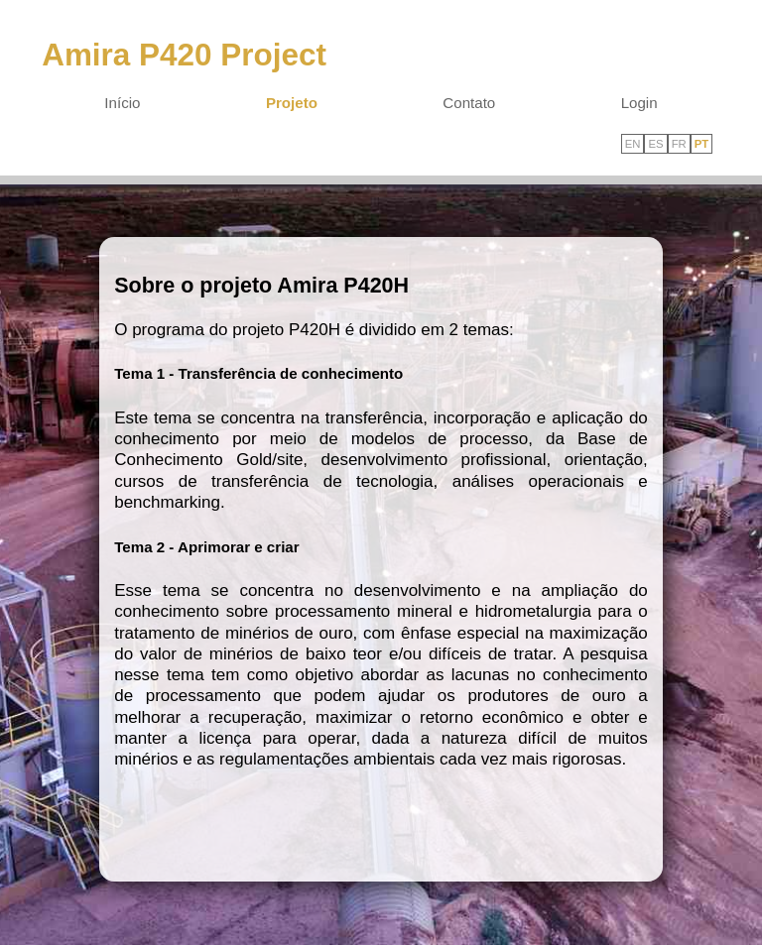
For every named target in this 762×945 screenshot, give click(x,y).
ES (655, 144)
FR (679, 144)
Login (639, 102)
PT (701, 144)
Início (122, 102)
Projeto (292, 102)
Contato (469, 102)
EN (633, 144)
